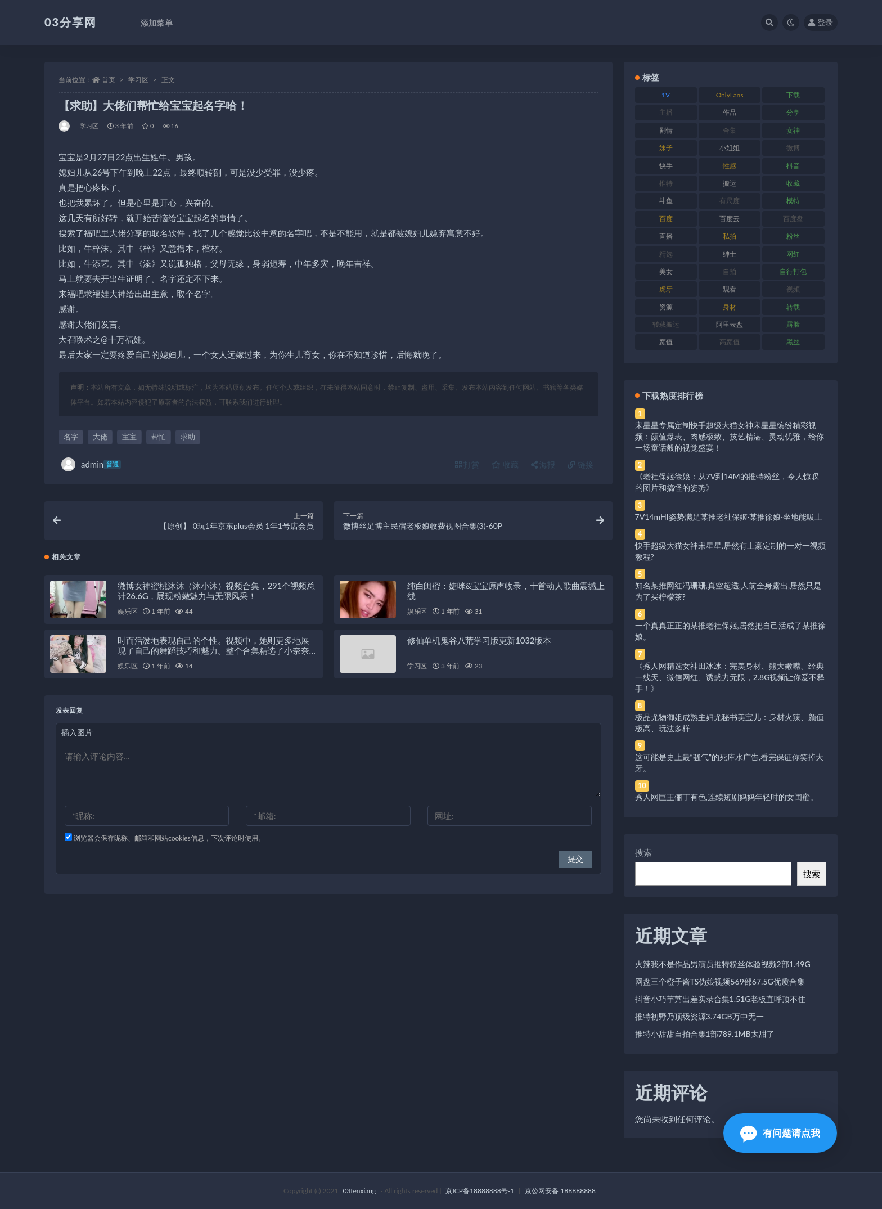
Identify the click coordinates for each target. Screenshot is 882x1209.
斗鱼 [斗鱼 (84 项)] (666, 200)
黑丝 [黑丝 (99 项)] (793, 342)
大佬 (100, 436)
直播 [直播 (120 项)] (666, 236)
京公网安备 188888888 (560, 1190)
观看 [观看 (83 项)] (729, 289)
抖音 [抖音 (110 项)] (793, 165)
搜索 (643, 852)
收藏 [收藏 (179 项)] (793, 183)
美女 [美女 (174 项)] (666, 271)
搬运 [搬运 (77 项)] (729, 183)
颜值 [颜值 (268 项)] (666, 342)
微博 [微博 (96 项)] (793, 147)
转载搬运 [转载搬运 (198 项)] (666, 324)
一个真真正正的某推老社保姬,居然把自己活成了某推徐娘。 (730, 631)
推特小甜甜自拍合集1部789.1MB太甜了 (705, 1034)
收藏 (505, 464)
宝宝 (129, 436)
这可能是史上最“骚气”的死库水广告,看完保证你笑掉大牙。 (729, 762)
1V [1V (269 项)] (666, 95)
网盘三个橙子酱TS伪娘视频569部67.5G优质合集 (720, 981)
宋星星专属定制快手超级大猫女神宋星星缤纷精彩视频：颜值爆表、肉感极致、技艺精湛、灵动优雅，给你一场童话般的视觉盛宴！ (729, 436)
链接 (580, 464)
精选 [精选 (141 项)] (666, 254)
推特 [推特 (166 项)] (666, 183)
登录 (820, 22)
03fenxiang (359, 1190)
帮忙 (158, 436)
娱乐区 (127, 615)
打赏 (467, 464)
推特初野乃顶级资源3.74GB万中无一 (699, 1016)
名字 (71, 436)
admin (91, 464)
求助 (188, 436)
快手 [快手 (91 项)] (666, 165)
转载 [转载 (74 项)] (793, 307)
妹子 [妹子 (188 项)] (666, 147)
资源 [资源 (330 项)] (666, 307)
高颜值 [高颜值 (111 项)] (729, 342)
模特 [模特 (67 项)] (793, 200)
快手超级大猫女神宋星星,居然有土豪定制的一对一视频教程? (730, 551)
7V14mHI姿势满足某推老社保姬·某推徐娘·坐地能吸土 (728, 517)
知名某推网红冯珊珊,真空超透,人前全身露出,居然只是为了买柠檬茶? (728, 591)
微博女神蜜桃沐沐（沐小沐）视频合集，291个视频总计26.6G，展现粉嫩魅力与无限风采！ (216, 595)
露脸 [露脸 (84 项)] (793, 324)
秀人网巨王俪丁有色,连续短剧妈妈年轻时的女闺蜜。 (726, 797)
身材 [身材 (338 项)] (729, 307)
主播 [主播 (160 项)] (666, 112)
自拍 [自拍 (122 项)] (729, 271)
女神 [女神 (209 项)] (793, 130)
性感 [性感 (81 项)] (729, 165)
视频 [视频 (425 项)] (793, 289)
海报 (543, 464)
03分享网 (70, 22)
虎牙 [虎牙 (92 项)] (666, 289)
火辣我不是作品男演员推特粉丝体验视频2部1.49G (723, 964)
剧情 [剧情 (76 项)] (666, 130)
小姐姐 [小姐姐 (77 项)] (729, 147)
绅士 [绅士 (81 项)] (729, 254)
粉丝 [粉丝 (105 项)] (793, 236)
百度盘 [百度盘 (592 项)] (793, 218)
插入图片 (77, 736)
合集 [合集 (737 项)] (729, 130)
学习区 (138, 79)
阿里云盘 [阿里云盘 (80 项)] (729, 324)
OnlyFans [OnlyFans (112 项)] (730, 95)
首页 (108, 79)
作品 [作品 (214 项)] (729, 112)
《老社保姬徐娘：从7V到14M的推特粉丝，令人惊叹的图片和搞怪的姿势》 (727, 481)
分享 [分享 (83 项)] (793, 112)
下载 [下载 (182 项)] (793, 95)
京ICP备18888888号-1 (480, 1190)
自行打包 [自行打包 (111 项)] (793, 271)
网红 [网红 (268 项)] (793, 254)
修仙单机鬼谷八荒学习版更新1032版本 (479, 644)
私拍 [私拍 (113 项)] (729, 236)
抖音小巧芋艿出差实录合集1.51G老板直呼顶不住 (720, 999)
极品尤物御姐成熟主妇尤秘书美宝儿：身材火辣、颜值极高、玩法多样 (729, 722)
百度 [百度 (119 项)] (666, 218)
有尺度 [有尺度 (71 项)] (729, 200)
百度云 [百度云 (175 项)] (729, 218)
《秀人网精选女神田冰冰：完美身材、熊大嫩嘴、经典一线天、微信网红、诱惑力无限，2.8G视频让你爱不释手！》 (730, 677)
